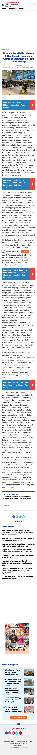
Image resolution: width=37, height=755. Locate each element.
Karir (31, 741)
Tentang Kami (23, 743)
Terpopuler (12, 8)
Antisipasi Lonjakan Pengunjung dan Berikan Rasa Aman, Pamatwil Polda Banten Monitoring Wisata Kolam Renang (17, 498)
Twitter (17, 733)
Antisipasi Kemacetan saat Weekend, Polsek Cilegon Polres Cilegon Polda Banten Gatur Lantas (13, 681)
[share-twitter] (17, 516)
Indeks (21, 8)
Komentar (18, 521)
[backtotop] (18, 725)
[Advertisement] (18, 29)
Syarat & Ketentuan (18, 745)
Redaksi (19, 736)
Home (4, 8)
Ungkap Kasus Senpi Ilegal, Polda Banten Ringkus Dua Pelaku (15, 385)
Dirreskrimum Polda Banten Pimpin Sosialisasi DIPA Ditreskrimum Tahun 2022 (13, 672)
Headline (6, 505)
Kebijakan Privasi (9, 741)
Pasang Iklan (14, 743)
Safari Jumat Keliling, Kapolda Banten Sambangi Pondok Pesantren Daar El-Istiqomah (13, 700)
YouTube (22, 733)
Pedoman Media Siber (22, 741)
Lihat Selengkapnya (18, 717)
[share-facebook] (13, 516)
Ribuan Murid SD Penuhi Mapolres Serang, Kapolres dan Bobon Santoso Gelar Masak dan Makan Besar (13, 709)
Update (25, 251)
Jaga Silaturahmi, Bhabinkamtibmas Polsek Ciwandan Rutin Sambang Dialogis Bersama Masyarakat (12, 691)
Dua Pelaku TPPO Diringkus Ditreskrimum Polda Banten (14, 105)
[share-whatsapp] (20, 516)
